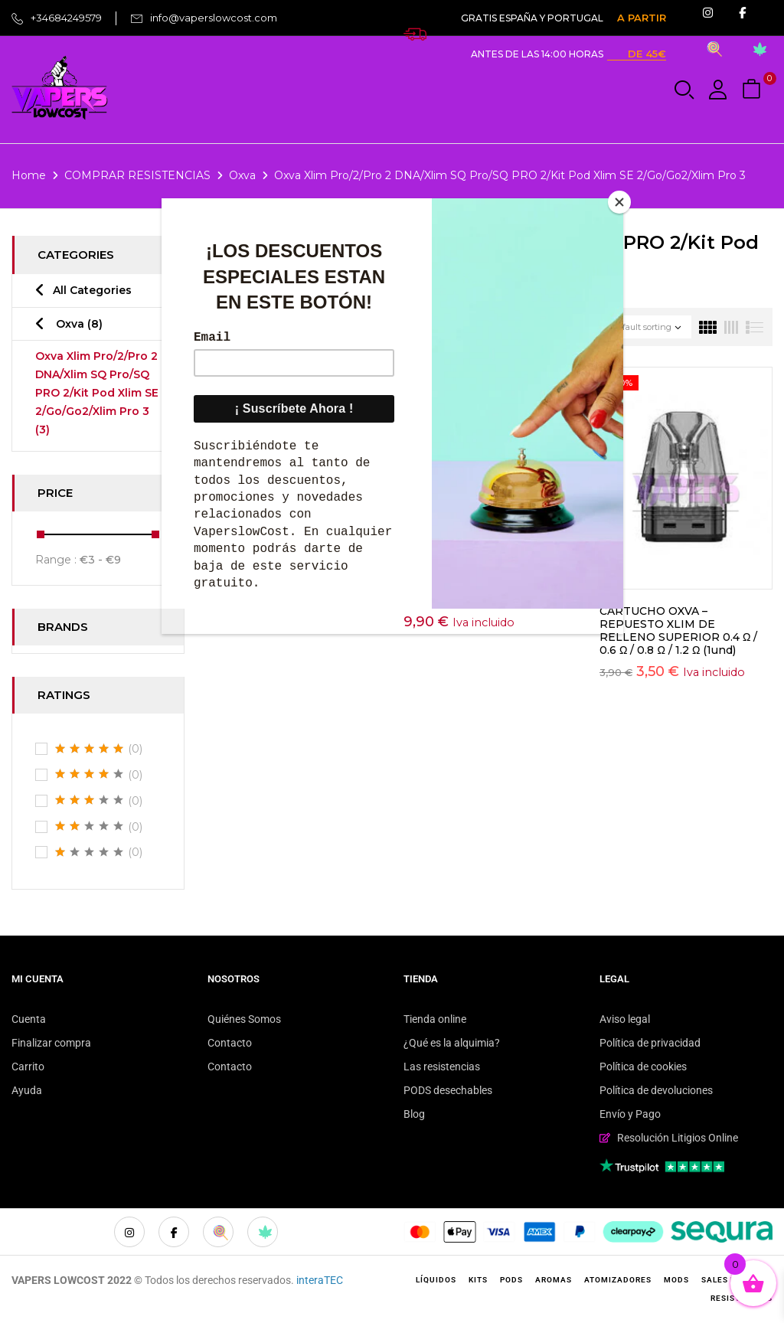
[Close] (619, 202)
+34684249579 (66, 17)
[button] (753, 90)
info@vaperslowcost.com (213, 17)
